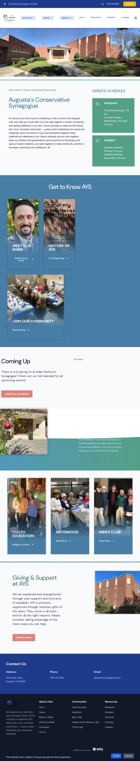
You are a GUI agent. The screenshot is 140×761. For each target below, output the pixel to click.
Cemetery (109, 722)
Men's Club (110, 532)
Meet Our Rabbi (21, 247)
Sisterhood (67, 532)
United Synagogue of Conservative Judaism (113, 750)
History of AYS (59, 247)
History (42, 712)
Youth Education (23, 534)
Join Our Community (33, 321)
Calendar (125, 17)
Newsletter (96, 17)
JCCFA (77, 727)
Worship (47, 18)
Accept (116, 756)
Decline (128, 756)
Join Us (82, 17)
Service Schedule (47, 722)
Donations (111, 17)
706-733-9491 (113, 4)
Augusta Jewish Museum (85, 722)
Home (41, 707)
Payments (109, 717)
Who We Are (28, 18)
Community (66, 18)
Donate (129, 4)
